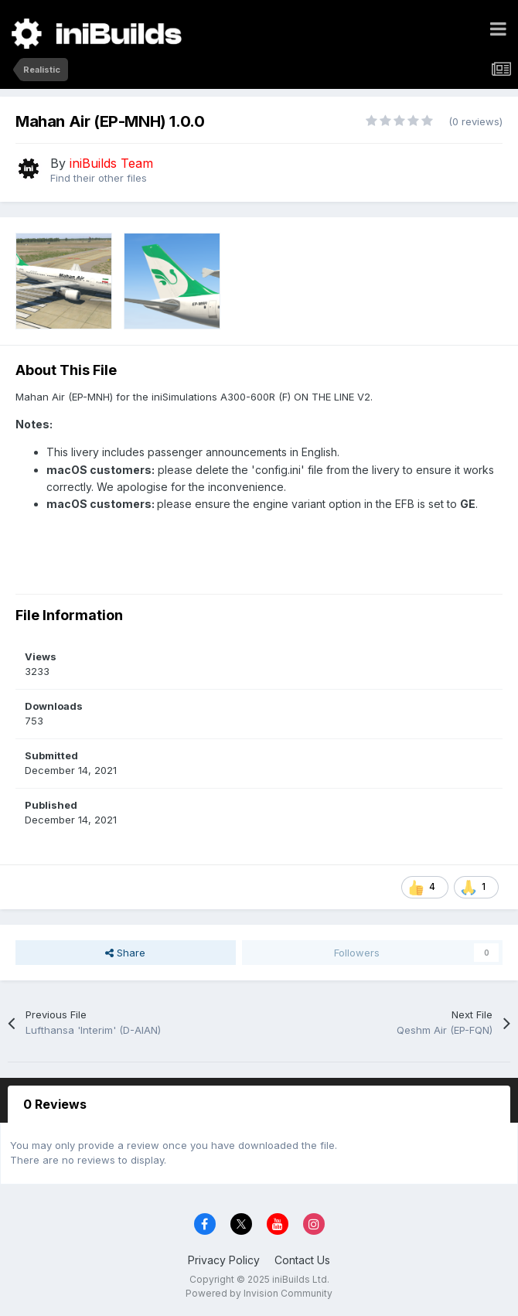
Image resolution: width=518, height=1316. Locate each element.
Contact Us (302, 1260)
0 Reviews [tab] (55, 1104)
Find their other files (98, 178)
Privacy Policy (224, 1260)
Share (125, 952)
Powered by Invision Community (259, 1293)
